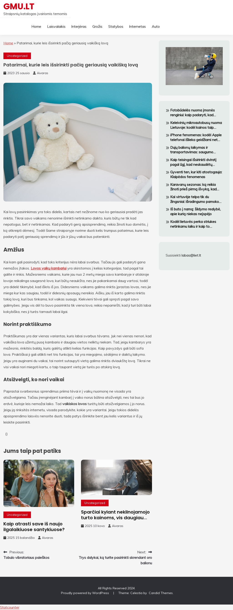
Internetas (137, 26)
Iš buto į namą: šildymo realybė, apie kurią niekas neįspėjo (195, 211)
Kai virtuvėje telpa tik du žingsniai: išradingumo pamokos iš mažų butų (195, 199)
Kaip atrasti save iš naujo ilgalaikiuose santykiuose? (34, 527)
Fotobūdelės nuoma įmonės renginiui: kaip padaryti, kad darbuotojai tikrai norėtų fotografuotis (192, 112)
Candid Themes (161, 593)
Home (36, 26)
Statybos (115, 26)
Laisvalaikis (56, 26)
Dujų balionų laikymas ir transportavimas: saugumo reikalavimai (191, 150)
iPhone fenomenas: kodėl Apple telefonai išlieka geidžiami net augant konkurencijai (196, 137)
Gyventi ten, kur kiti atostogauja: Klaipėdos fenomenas (196, 174)
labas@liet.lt (191, 255)
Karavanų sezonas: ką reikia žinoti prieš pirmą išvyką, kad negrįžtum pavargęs (193, 187)
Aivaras (42, 73)
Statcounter (9, 607)
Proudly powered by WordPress (85, 593)
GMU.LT (18, 6)
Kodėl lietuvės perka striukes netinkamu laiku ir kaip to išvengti (193, 224)
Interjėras (78, 26)
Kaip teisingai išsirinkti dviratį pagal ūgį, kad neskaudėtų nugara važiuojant (193, 162)
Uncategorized (17, 56)
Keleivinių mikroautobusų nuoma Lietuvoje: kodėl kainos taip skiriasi (196, 125)
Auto (156, 26)
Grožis (97, 26)
